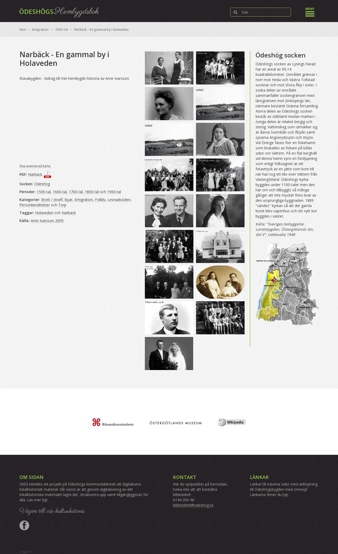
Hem (22, 29)
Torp (62, 204)
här (44, 499)
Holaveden (44, 212)
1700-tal (76, 191)
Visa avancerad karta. (35, 166)
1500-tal (61, 29)
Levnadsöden (119, 199)
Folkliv (100, 199)
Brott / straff (51, 199)
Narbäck (35, 174)
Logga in (25, 551)
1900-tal (114, 191)
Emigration (40, 29)
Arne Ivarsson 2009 (47, 220)
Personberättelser (34, 204)
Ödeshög (42, 183)
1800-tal (92, 191)
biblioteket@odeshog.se (193, 505)
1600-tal (60, 191)
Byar (68, 199)
